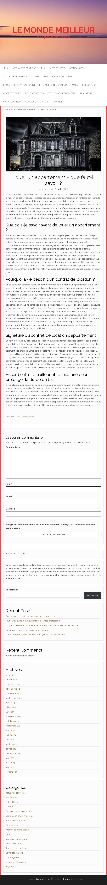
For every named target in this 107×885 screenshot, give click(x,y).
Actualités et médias (24, 68)
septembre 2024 (14, 726)
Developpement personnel (58, 76)
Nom (9, 484)
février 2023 (11, 772)
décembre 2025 (13, 684)
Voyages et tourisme (37, 102)
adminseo (63, 189)
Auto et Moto (57, 68)
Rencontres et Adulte (38, 93)
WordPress (56, 879)
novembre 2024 (13, 716)
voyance (58, 102)
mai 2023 (10, 758)
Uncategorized (12, 102)
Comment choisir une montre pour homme (27, 630)
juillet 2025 (11, 707)
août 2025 (10, 702)
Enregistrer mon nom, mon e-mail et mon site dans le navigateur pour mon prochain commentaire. (50, 526)
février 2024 (11, 744)
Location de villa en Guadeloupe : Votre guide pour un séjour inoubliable (42, 625)
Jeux (5, 68)
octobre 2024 (12, 721)
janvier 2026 (11, 679)
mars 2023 (10, 767)
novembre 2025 (13, 689)
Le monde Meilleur (53, 30)
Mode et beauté (12, 93)
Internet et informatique (53, 85)
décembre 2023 (13, 753)
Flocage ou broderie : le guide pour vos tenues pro (31, 616)
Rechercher (12, 590)
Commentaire (13, 447)
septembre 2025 (13, 698)
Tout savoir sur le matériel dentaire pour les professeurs (33, 621)
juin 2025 (10, 712)
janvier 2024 (11, 749)
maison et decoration (84, 85)
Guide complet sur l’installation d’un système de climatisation (35, 634)
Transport (86, 93)
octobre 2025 (12, 693)
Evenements (12, 825)
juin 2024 (10, 739)
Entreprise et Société (16, 820)
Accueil (7, 109)
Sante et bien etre (65, 93)
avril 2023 (10, 762)
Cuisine (35, 76)
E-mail (10, 496)
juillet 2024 (11, 735)
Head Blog (76, 879)
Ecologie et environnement (19, 85)
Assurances (76, 68)
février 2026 (11, 675)
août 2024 (10, 730)
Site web (10, 509)
